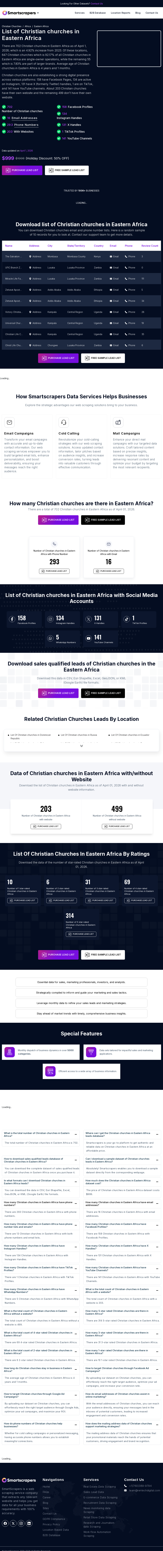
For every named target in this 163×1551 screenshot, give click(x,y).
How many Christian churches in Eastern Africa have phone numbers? (38, 1204)
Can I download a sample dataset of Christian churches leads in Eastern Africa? (117, 1160)
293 (54, 561)
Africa (28, 26)
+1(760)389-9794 (138, 1480)
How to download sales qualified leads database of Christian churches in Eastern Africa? (33, 1160)
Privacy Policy (51, 1518)
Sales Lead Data (93, 1486)
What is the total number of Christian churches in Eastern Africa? (37, 1134)
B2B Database (98, 12)
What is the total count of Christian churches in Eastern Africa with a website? (117, 1291)
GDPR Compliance (54, 1513)
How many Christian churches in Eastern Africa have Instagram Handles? (34, 1247)
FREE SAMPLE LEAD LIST (67, 170)
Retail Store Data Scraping (99, 1511)
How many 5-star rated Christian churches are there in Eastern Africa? (117, 1312)
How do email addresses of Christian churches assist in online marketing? (118, 1395)
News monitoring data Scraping (96, 1504)
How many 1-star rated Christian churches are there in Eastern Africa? (117, 1352)
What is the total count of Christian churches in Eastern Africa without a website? (35, 1312)
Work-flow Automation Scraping (97, 1528)
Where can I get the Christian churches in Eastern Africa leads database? (118, 1134)
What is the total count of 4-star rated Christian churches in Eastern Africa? (38, 1334)
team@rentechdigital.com (142, 1484)
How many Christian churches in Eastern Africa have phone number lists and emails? (38, 1225)
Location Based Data (56, 1523)
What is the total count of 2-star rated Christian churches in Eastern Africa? (38, 1352)
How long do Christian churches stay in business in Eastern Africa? (38, 1370)
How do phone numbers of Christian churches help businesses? (33, 1425)
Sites (46, 1502)
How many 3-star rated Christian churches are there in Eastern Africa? (117, 1334)
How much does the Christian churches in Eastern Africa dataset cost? (118, 1182)
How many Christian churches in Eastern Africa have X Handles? (117, 1247)
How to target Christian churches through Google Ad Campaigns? (34, 1395)
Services (80, 12)
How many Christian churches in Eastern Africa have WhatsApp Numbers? (34, 1291)
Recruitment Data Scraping (99, 1496)
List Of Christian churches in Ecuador (130, 735)
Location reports (120, 12)
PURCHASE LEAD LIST (22, 170)
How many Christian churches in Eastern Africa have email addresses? (119, 1204)
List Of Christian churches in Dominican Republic (31, 737)
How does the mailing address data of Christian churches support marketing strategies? (119, 1425)
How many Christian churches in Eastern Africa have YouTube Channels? (116, 1269)
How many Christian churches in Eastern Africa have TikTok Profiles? (38, 1269)
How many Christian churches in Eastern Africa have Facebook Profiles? (116, 1225)
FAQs (46, 1486)
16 (109, 561)
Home (46, 1480)
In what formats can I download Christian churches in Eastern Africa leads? (34, 1182)
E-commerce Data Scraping (100, 1491)
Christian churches (11, 26)
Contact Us (97, 3)
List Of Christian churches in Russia (79, 735)
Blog (137, 12)
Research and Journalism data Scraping (98, 1518)
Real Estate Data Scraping (99, 1480)
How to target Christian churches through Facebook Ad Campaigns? (117, 1370)
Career (47, 1491)
